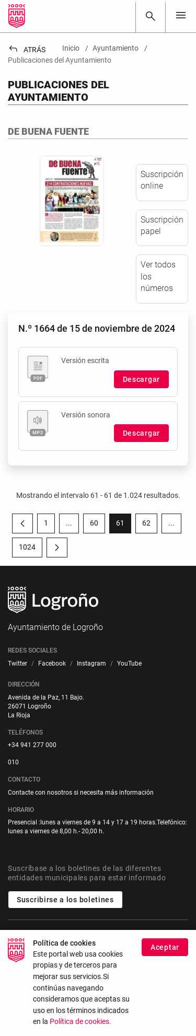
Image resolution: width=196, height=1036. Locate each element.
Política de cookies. (80, 1024)
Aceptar (165, 950)
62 (149, 525)
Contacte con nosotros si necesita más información (81, 792)
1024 (30, 549)
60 (97, 525)
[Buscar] (150, 16)
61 (123, 525)
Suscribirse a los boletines (65, 899)
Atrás (26, 49)
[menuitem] (17, 663)
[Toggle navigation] (181, 16)
